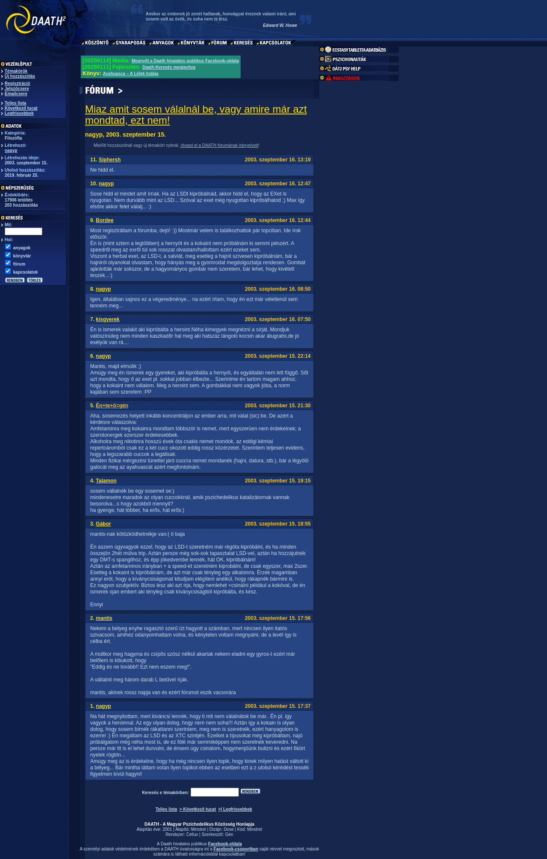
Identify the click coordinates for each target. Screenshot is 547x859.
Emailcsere (16, 93)
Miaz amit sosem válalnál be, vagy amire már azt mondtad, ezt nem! (196, 114)
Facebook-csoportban (236, 849)
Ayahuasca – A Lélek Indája (131, 73)
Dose (228, 829)
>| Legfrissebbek (235, 809)
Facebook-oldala (225, 843)
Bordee (104, 220)
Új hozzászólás (20, 76)
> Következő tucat (197, 809)
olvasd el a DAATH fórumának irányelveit (219, 145)
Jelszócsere (17, 88)
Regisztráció (17, 83)
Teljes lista (15, 103)
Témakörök (16, 71)
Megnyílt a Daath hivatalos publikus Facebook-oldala (185, 60)
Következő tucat (21, 108)
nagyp (11, 150)
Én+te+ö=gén (112, 406)
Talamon (106, 481)
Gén (229, 834)
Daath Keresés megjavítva (168, 67)
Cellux (192, 834)
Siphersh (110, 160)
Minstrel (198, 829)
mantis (104, 618)
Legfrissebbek (19, 113)
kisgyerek (107, 319)
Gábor (103, 524)
